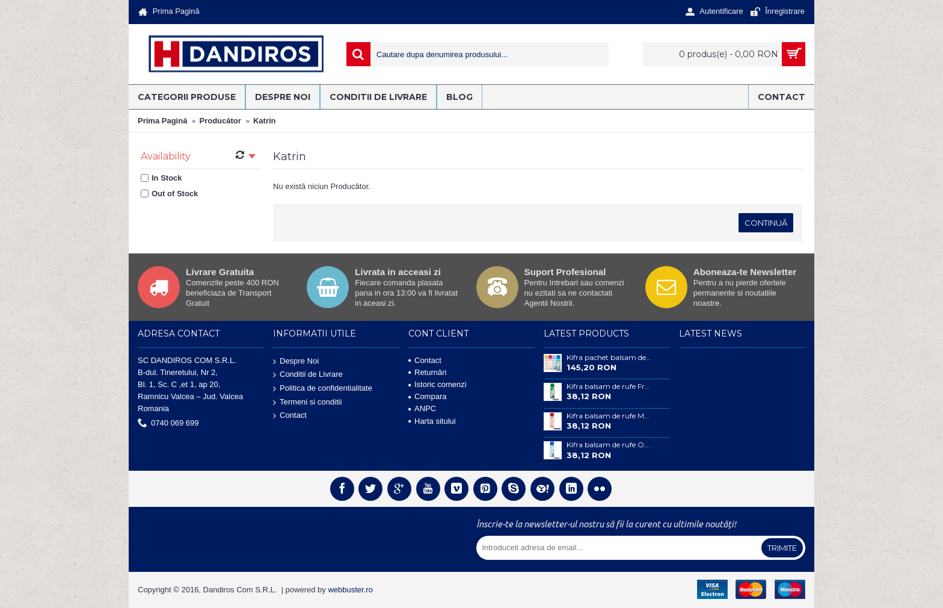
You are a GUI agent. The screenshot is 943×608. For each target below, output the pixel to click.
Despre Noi (296, 361)
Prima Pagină (162, 120)
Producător (220, 120)
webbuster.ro (350, 589)
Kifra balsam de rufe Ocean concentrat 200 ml (609, 445)
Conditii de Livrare (308, 375)
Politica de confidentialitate (322, 388)
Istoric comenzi (437, 384)
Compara (427, 396)
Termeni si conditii (307, 402)
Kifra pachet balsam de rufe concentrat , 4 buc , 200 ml (609, 357)
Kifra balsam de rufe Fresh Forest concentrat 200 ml (609, 386)
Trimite (782, 548)
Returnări (427, 372)
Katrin (264, 120)
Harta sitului (432, 421)
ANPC (422, 408)
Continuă (766, 223)
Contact (290, 416)
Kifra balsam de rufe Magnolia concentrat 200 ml (609, 416)
